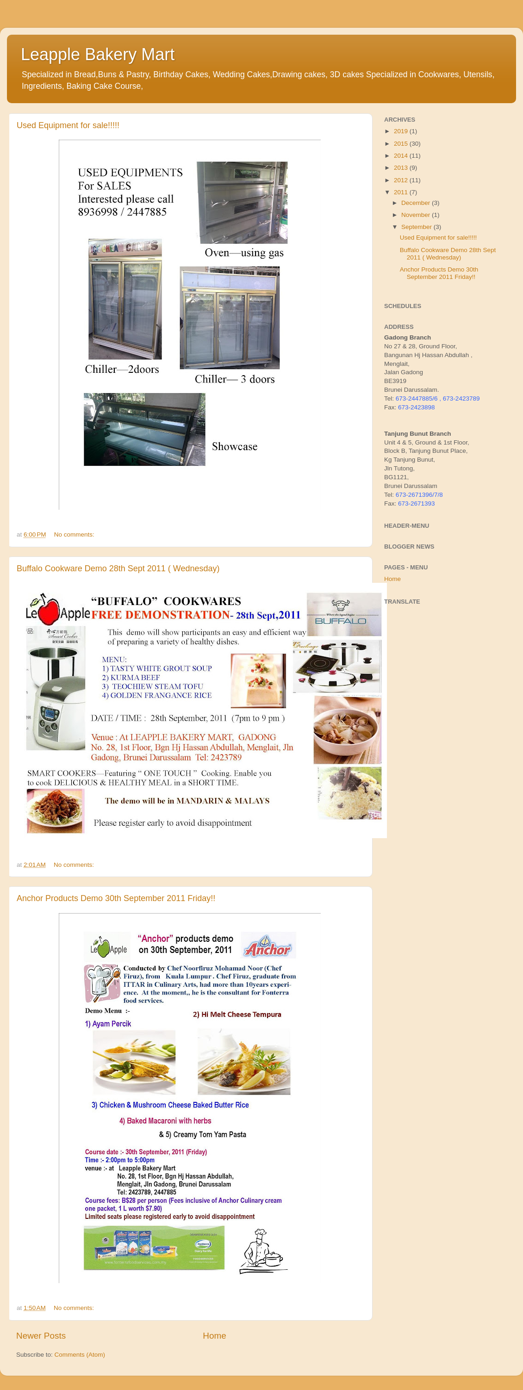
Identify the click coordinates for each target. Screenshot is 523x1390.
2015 (402, 143)
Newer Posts (41, 1336)
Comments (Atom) (80, 1354)
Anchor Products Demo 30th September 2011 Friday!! (116, 898)
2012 (402, 180)
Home (214, 1336)
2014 (402, 155)
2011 (402, 192)
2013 (402, 167)
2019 (402, 131)
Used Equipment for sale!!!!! (68, 125)
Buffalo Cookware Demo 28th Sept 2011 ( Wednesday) (118, 568)
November (416, 214)
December (416, 202)
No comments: (75, 534)
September (417, 226)
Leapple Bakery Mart (97, 54)
